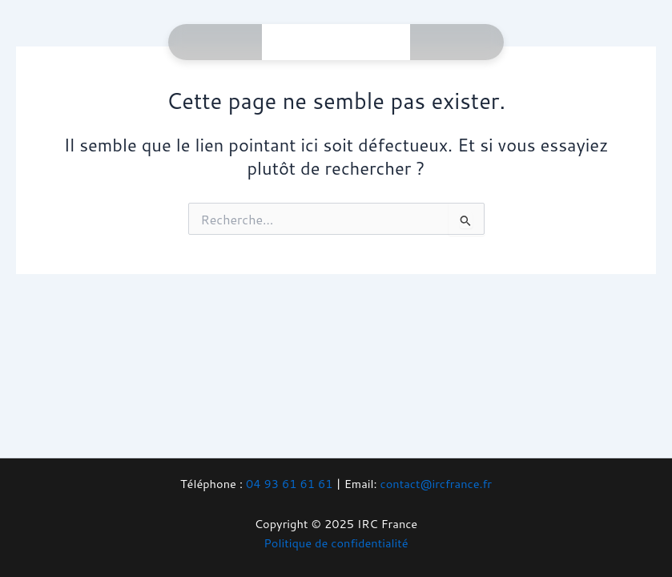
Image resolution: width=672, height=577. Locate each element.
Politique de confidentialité (336, 543)
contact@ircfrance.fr (436, 483)
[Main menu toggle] (376, 42)
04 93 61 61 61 (289, 483)
